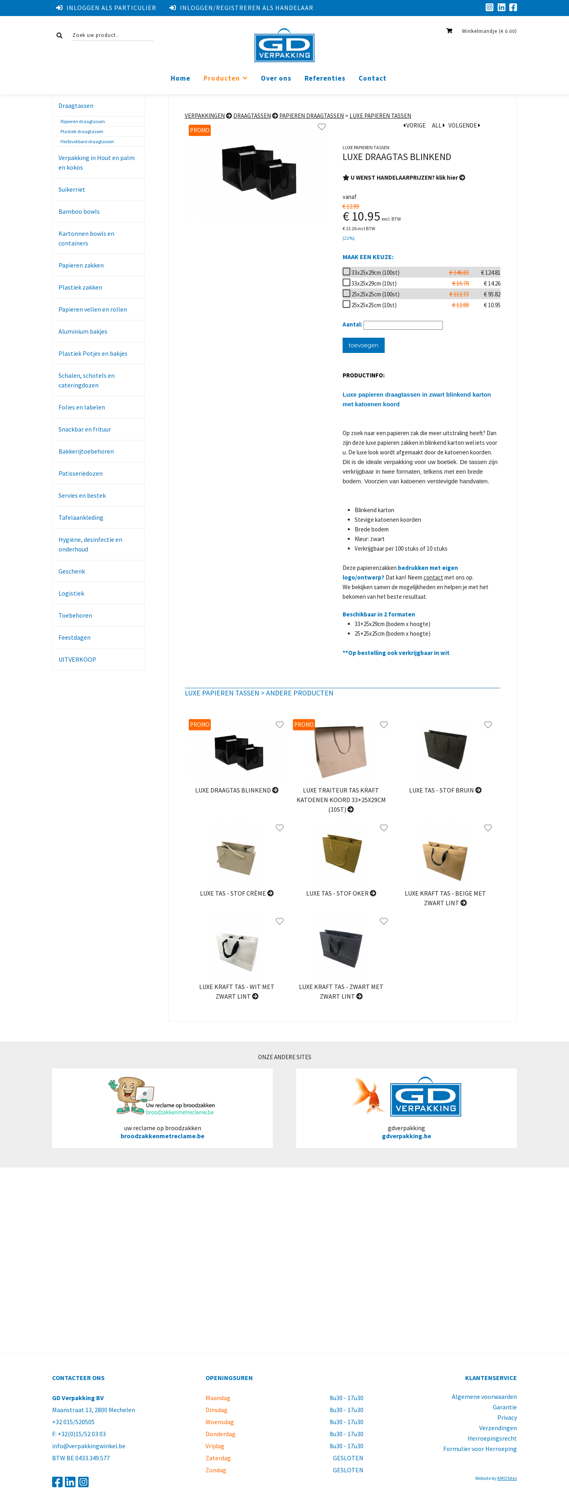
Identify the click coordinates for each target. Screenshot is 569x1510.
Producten (222, 78)
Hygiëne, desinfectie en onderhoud (90, 544)
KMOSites (507, 1478)
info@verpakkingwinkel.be (88, 1446)
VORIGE (414, 125)
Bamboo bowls (79, 211)
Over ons (276, 78)
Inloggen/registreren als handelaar (241, 8)
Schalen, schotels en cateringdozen (87, 380)
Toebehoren (75, 615)
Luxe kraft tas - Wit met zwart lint (236, 991)
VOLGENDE (464, 125)
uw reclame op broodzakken (162, 1108)
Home (180, 78)
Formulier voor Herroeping (480, 1449)
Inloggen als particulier (106, 8)
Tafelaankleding (81, 517)
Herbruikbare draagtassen (87, 141)
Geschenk (72, 571)
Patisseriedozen (81, 473)
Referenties (325, 78)
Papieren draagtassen (83, 121)
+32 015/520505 (73, 1422)
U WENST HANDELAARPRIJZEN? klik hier (404, 177)
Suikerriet (72, 189)
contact (433, 577)
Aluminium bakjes (83, 331)
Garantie (505, 1407)
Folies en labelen (82, 407)
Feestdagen (75, 637)
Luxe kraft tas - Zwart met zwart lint (341, 991)
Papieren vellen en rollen (93, 309)
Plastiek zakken (80, 287)
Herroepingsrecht (492, 1438)
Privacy (507, 1417)
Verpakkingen (205, 116)
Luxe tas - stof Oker (341, 893)
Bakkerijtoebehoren (86, 451)
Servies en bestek (82, 495)
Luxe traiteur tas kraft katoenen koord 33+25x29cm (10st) (341, 799)
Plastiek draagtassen (82, 131)
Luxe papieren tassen (380, 116)
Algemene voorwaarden (484, 1396)
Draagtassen (76, 105)
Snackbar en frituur (85, 429)
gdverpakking (406, 1108)
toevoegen (364, 345)
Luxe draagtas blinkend (236, 790)
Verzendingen (498, 1428)
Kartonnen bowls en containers (86, 238)
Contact (373, 78)
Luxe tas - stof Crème (237, 893)
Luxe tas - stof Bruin (445, 790)
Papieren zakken (81, 265)
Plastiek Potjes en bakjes (93, 353)
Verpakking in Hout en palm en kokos (97, 162)
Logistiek (71, 593)
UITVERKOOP (77, 659)
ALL (438, 125)
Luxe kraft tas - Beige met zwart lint (445, 898)
